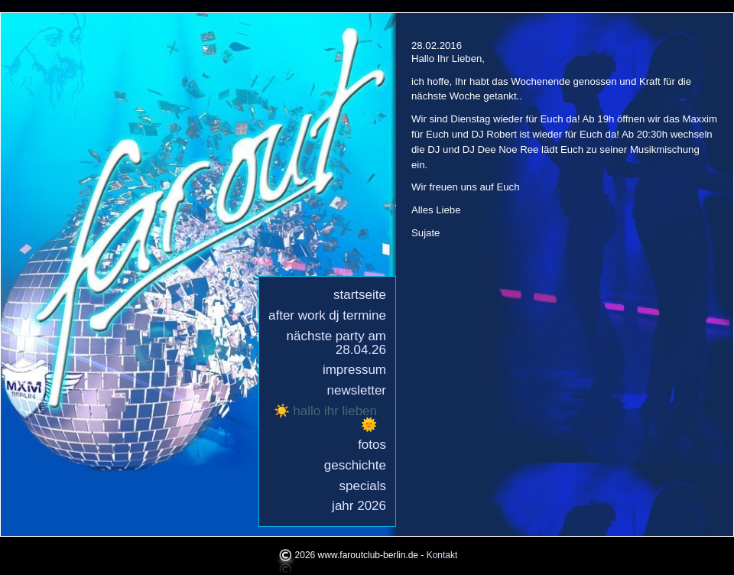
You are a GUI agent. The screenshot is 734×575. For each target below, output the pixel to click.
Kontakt (442, 556)
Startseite (359, 295)
